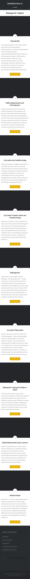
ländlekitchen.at (15, 3)
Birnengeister (6, 543)
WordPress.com (17, 575)
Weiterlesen (15, 74)
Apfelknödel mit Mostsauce (9, 549)
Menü (15, 7)
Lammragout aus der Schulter (9, 546)
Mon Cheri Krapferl (7, 540)
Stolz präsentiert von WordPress (12, 573)
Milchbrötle (5, 536)
